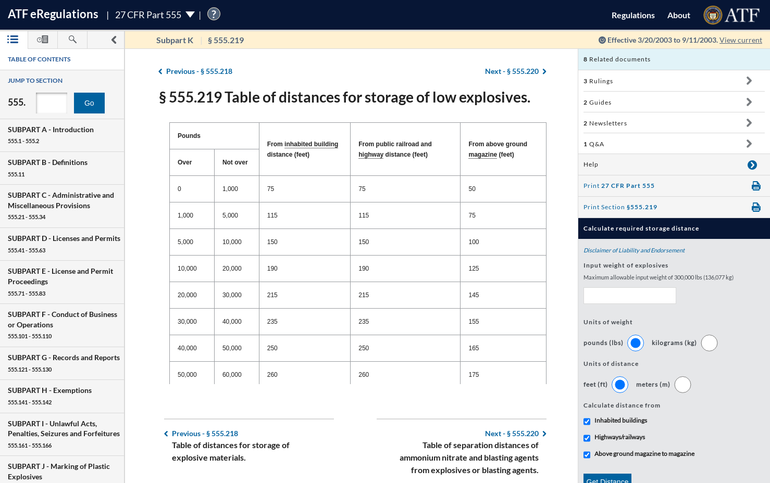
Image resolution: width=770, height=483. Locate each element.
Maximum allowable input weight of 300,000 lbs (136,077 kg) (658, 277)
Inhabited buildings (620, 420)
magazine (482, 154)
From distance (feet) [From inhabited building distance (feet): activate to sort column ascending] (303, 149)
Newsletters (605, 123)
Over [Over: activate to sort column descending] (185, 162)
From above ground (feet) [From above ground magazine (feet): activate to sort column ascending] (497, 150)
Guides (597, 102)
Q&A (593, 144)
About (678, 15)
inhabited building (311, 144)
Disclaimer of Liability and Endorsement (634, 250)
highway (370, 154)
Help (591, 164)
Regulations (633, 15)
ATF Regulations (53, 14)
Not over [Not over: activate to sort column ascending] (235, 162)
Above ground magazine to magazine (644, 453)
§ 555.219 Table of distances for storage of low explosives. (344, 97)
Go (89, 103)
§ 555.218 (199, 71)
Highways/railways (619, 437)
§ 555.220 (512, 71)
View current (740, 39)
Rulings (598, 81)
